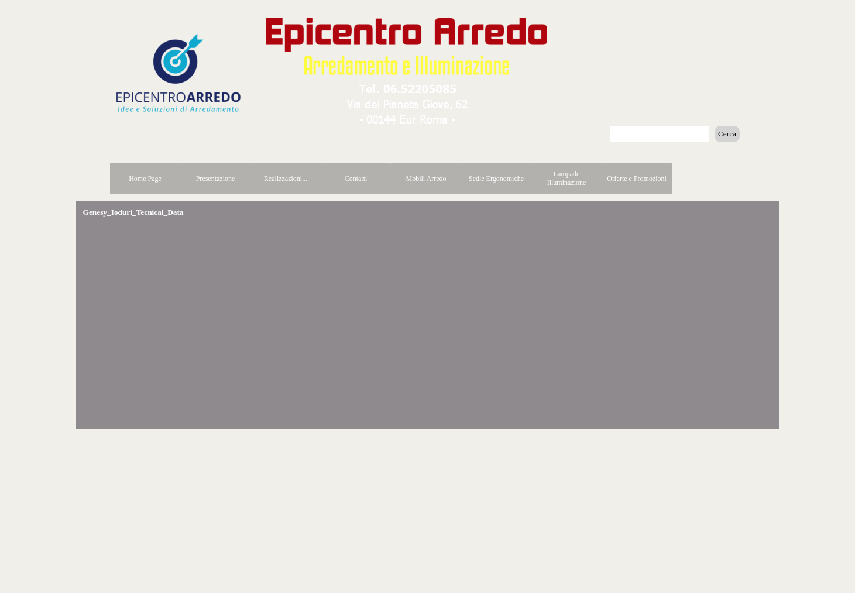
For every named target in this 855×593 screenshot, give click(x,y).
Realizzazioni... (285, 178)
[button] (407, 86)
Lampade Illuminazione (566, 178)
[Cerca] (659, 134)
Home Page (145, 178)
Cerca (727, 133)
